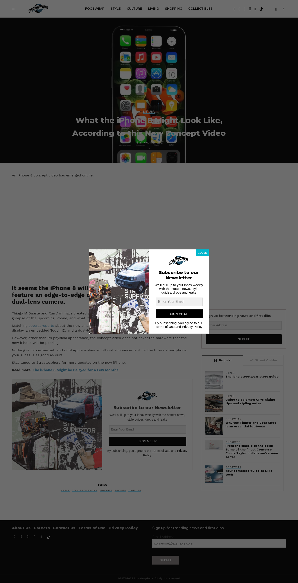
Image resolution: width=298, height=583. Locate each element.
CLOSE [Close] (202, 252)
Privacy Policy (192, 327)
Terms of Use (164, 327)
